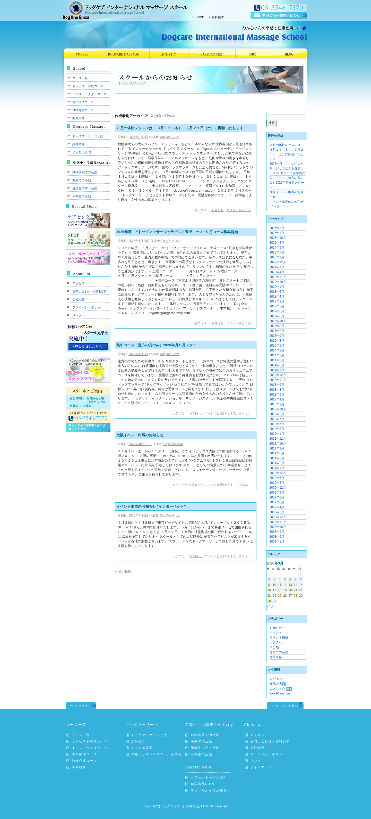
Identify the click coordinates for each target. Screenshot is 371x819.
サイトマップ (261, 767)
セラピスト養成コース (87, 86)
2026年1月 (277, 233)
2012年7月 (277, 419)
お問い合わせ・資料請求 (89, 291)
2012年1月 (277, 434)
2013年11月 (278, 380)
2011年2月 (277, 463)
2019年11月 (278, 277)
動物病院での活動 (84, 172)
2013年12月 (278, 375)
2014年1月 (277, 370)
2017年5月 (277, 311)
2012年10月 (278, 409)
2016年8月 (277, 326)
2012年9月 (277, 414)
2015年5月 (277, 345)
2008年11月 (278, 522)
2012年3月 (277, 429)
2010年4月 (277, 483)
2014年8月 (277, 350)
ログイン (276, 679)
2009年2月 (277, 512)
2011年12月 (278, 438)
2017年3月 (277, 316)
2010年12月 (278, 473)
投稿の (278, 684)
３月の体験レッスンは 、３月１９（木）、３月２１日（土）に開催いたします (180, 128)
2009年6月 (277, 502)
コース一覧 (80, 78)
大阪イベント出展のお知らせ (139, 435)
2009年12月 (278, 487)
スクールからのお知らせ (210, 790)
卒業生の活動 (81, 196)
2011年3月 (277, 458)
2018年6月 (277, 291)
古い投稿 (123, 571)
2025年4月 (277, 242)
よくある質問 (81, 152)
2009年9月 (277, 492)
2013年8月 (277, 389)
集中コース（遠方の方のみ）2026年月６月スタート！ (160, 345)
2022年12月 (278, 262)
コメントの (281, 689)
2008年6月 (277, 536)
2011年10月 (278, 443)
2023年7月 (277, 252)
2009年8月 (277, 497)
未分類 (274, 647)
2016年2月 (277, 331)
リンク (77, 315)
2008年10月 (278, 527)
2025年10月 (278, 238)
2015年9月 (277, 336)
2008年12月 (278, 517)
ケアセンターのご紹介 (209, 777)
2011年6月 (277, 453)
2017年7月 (277, 306)
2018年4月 (277, 296)
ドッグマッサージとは (87, 136)
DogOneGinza (162, 115)
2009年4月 (277, 507)
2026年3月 (277, 228)
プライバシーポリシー (87, 307)
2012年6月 (277, 424)
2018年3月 (277, 301)
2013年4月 (277, 399)
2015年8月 (277, 340)
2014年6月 (277, 360)
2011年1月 (277, 468)
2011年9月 (277, 448)
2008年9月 (277, 532)
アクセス (78, 283)
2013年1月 (277, 404)
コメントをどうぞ (238, 210)
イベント (276, 632)
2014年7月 (277, 355)
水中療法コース (83, 102)
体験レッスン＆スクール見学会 (156, 754)
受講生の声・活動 (84, 188)
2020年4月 (277, 272)
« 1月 (270, 606)
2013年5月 (277, 394)
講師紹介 (78, 144)
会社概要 (78, 299)
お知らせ (217, 210)
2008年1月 (277, 541)
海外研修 (78, 118)
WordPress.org (280, 693)
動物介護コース (83, 110)
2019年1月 (277, 287)
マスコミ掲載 (279, 637)
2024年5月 (277, 247)
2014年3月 (277, 365)
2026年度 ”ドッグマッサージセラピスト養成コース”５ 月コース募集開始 (177, 232)
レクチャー (277, 642)
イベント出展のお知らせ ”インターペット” (151, 506)
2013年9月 (277, 385)
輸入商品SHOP (203, 784)
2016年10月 (278, 321)
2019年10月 (278, 282)
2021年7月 (277, 267)
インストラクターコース (89, 94)
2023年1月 (277, 257)
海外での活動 (81, 180)
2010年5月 (277, 478)
